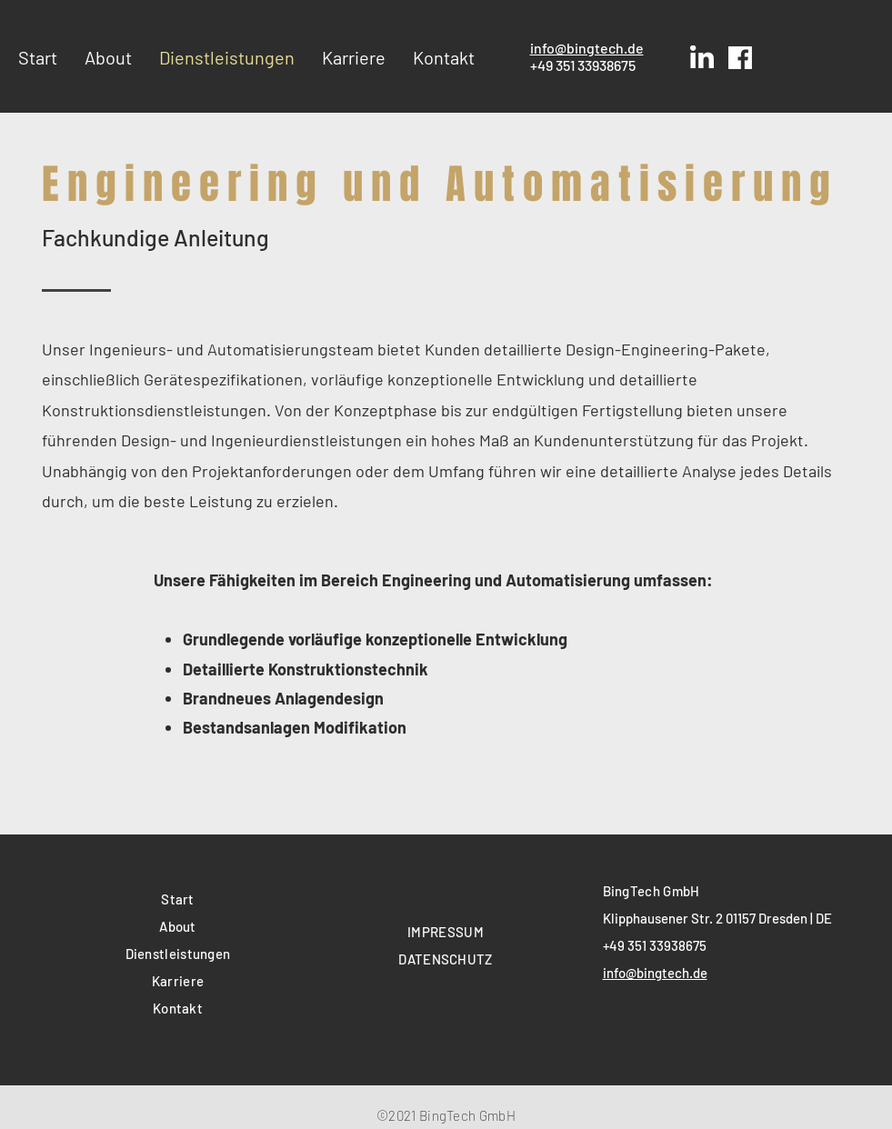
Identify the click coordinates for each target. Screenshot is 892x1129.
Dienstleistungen (178, 953)
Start (178, 899)
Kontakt (178, 1008)
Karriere (178, 981)
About (177, 926)
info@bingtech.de (587, 47)
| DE (821, 918)
